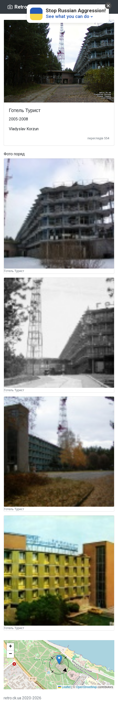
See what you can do (67, 16)
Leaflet (64, 687)
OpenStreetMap (86, 687)
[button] (59, 664)
